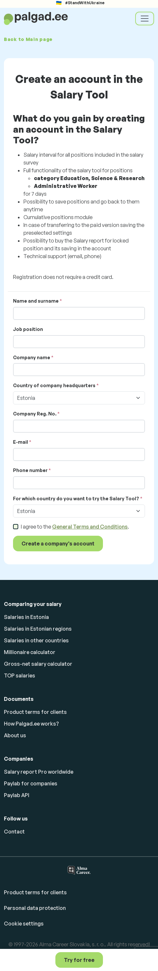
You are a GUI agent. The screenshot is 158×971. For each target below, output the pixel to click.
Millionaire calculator (29, 652)
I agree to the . (75, 526)
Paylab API (16, 795)
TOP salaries (19, 675)
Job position (28, 329)
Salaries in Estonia (26, 617)
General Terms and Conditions (90, 526)
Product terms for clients (35, 712)
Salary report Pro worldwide (38, 771)
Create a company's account (58, 543)
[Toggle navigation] (144, 18)
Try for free (79, 960)
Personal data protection (35, 908)
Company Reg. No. (34, 413)
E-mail (20, 442)
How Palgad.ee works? (31, 723)
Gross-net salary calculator (38, 664)
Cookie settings (24, 923)
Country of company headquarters (54, 385)
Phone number (30, 470)
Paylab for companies (30, 783)
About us (15, 735)
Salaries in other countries (36, 640)
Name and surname (36, 301)
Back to (28, 39)
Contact (14, 831)
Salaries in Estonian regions (38, 628)
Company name (31, 357)
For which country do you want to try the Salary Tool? (76, 498)
